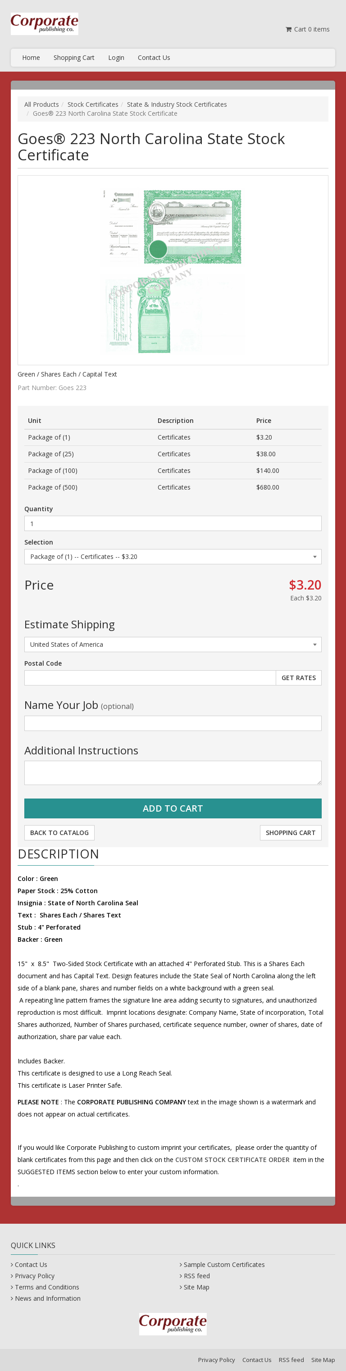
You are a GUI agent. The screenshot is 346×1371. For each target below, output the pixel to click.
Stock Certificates (93, 104)
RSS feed (197, 1275)
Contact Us (154, 57)
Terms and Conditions (47, 1287)
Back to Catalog (59, 832)
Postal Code (43, 663)
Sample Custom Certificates (224, 1264)
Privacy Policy (35, 1275)
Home (31, 57)
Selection (38, 542)
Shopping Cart (74, 57)
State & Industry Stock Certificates (177, 104)
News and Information (48, 1298)
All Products (41, 104)
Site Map (196, 1287)
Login (116, 57)
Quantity (38, 508)
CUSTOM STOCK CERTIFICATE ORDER (232, 1159)
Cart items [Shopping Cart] (307, 29)
